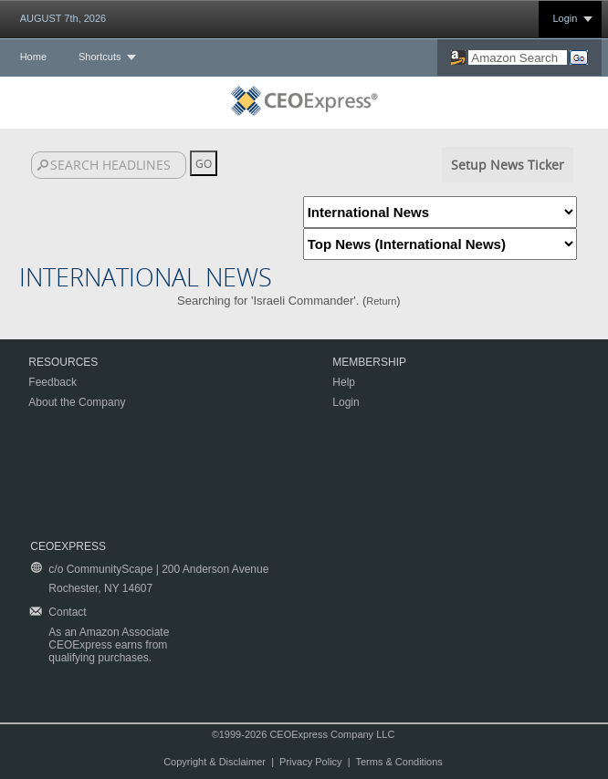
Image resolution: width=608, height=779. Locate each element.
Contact (67, 612)
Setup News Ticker (507, 164)
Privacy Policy (310, 761)
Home (33, 56)
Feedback (52, 382)
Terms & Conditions (398, 761)
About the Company (76, 402)
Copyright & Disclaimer (214, 761)
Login (564, 18)
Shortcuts (100, 56)
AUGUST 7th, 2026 (63, 18)
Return (381, 301)
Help (343, 382)
